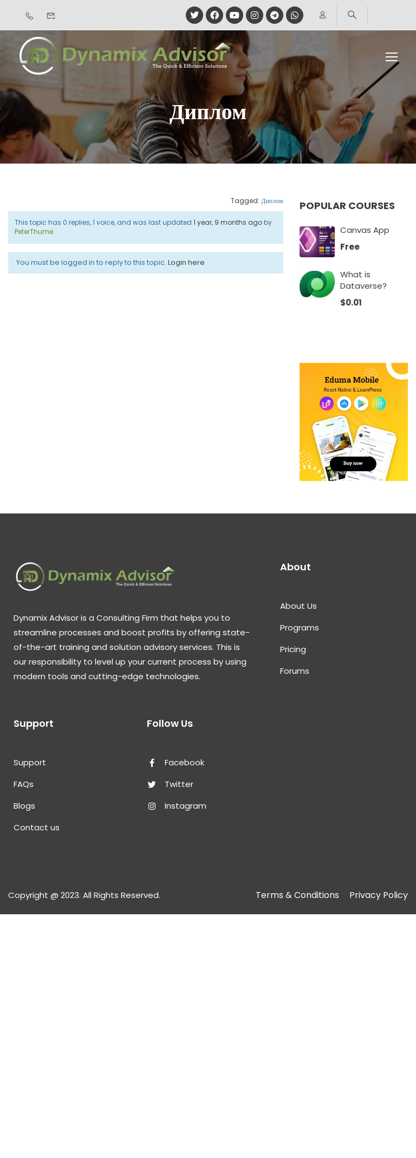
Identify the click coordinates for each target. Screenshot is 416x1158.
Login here (186, 262)
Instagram (176, 805)
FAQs (24, 784)
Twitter (170, 784)
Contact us (37, 827)
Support (30, 762)
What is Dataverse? (363, 280)
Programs (299, 627)
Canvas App (364, 230)
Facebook (175, 762)
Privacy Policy (378, 895)
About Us (298, 605)
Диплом (272, 200)
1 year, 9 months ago (227, 222)
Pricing (293, 649)
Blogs (24, 805)
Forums (294, 670)
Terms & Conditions (297, 895)
